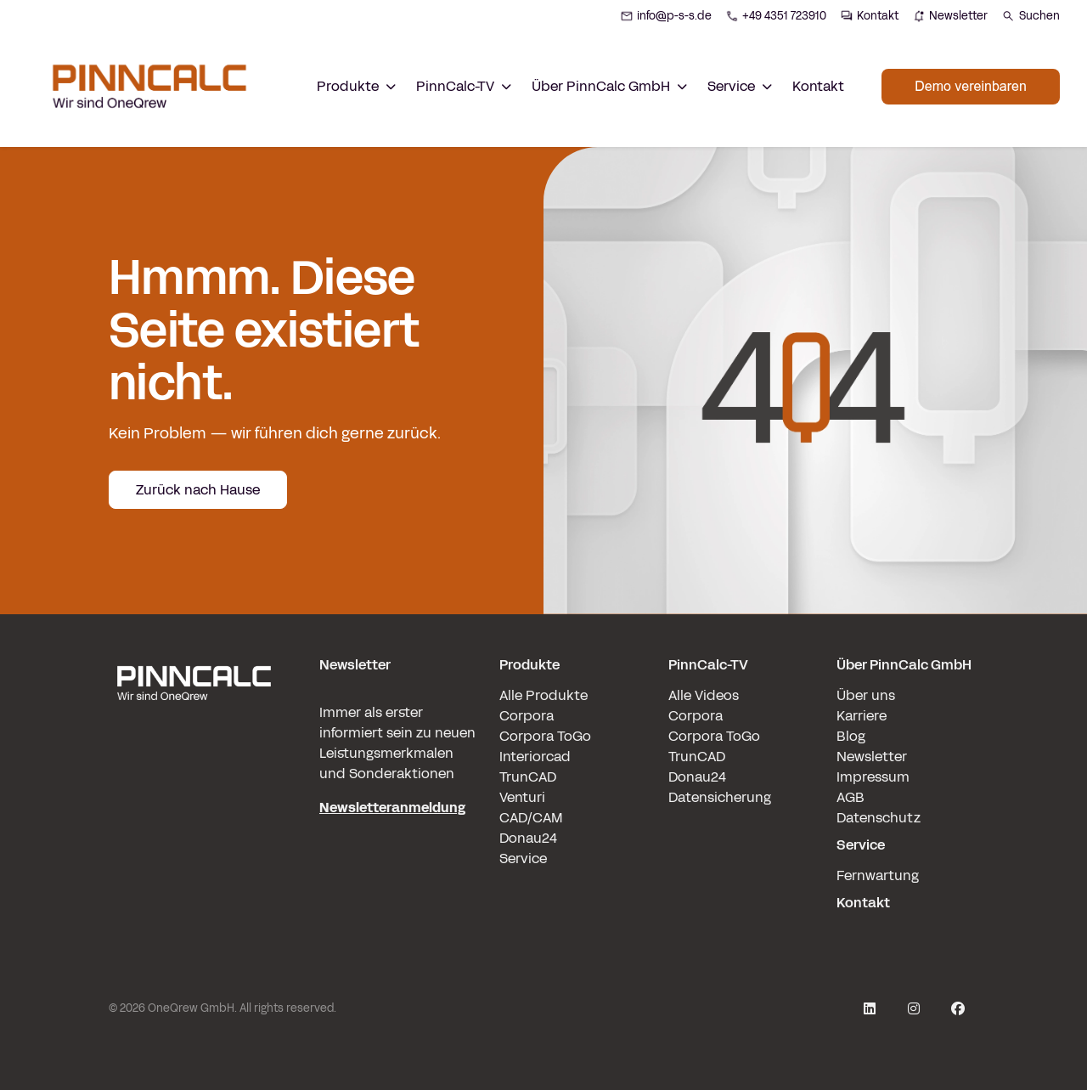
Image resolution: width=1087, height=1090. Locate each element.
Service (523, 858)
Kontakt (818, 86)
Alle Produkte (543, 695)
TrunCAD (527, 777)
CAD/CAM (531, 817)
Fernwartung (877, 875)
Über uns (865, 695)
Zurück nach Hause (198, 490)
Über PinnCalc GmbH (904, 665)
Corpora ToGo (545, 736)
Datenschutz (878, 817)
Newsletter (871, 756)
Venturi (522, 797)
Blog (850, 736)
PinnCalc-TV (708, 665)
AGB (850, 797)
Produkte (529, 665)
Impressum (873, 777)
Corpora (526, 716)
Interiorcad (535, 756)
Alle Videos (703, 695)
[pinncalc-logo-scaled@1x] (194, 784)
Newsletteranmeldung (392, 807)
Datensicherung (719, 797)
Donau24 (528, 838)
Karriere (861, 716)
